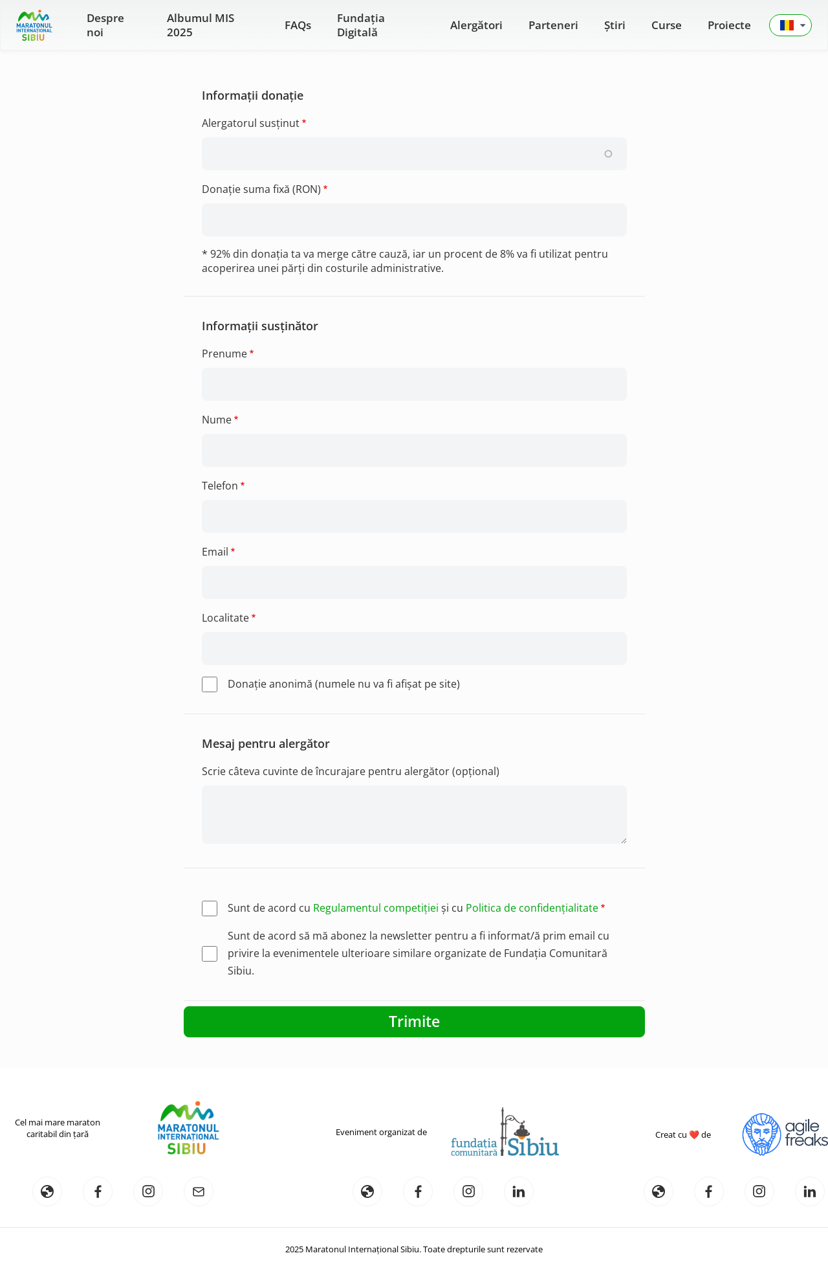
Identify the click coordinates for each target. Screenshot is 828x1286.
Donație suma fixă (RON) (261, 189)
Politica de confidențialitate (532, 908)
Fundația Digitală (361, 24)
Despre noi (105, 24)
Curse (666, 24)
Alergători (476, 24)
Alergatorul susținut (251, 123)
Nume (217, 419)
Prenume (224, 353)
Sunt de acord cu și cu (413, 908)
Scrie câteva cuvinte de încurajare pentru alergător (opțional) (350, 771)
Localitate (225, 618)
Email (215, 552)
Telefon (220, 486)
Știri (615, 24)
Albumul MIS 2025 (200, 24)
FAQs (298, 24)
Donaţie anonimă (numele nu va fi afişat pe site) (344, 684)
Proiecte (729, 24)
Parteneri (553, 24)
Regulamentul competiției (376, 908)
